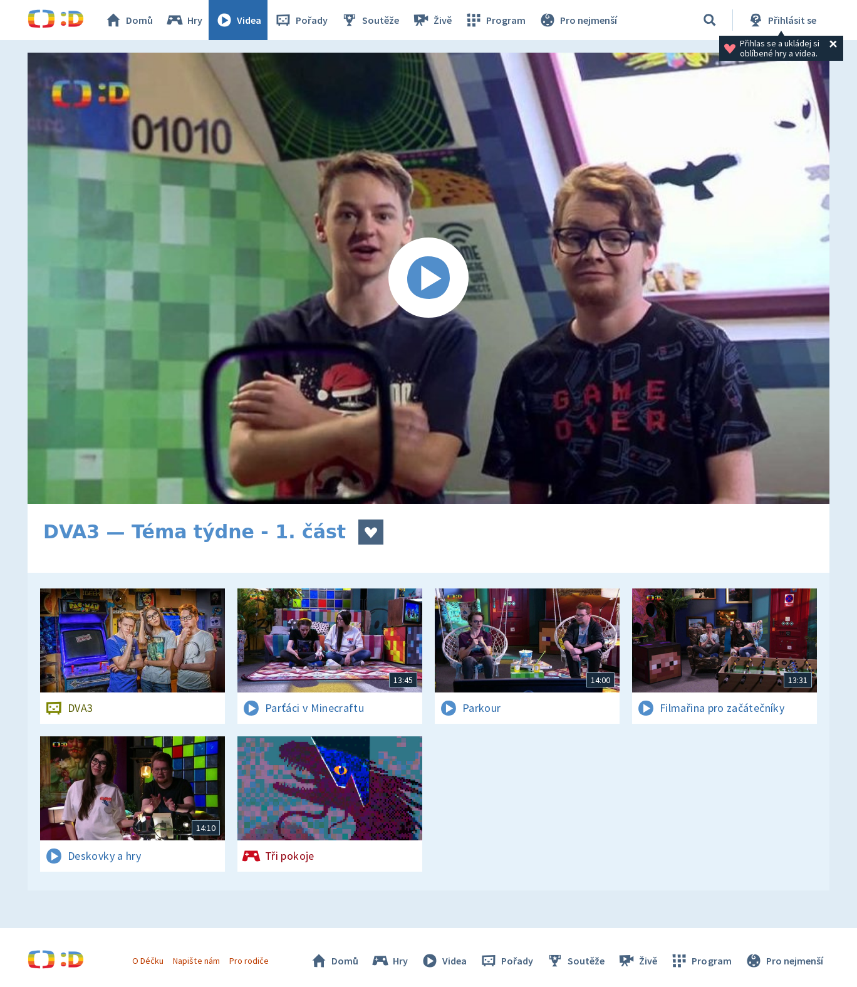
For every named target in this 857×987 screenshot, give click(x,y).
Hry (183, 20)
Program (495, 20)
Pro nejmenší (577, 20)
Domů (128, 20)
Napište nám (196, 960)
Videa (238, 20)
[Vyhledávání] (709, 20)
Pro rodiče (249, 960)
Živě (432, 20)
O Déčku (148, 960)
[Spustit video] (428, 278)
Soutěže (369, 20)
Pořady (301, 20)
